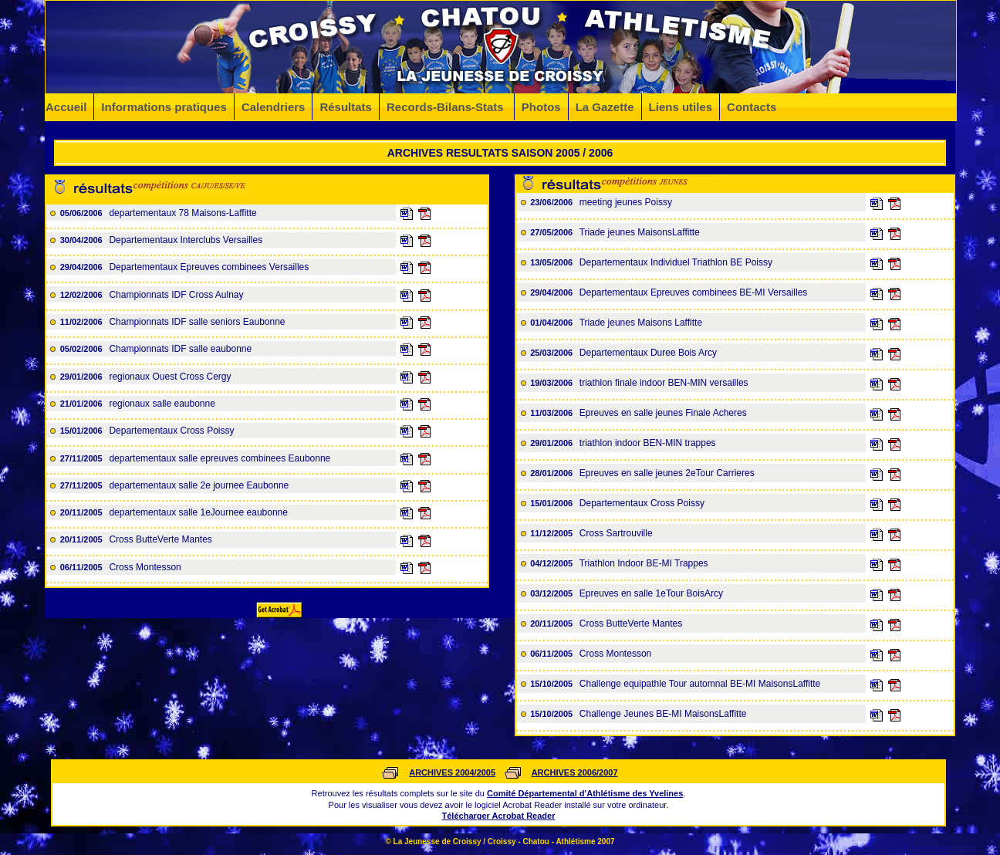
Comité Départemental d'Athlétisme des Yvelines (585, 793)
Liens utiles (681, 106)
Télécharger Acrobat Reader (499, 815)
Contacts (751, 106)
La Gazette (605, 106)
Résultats (345, 106)
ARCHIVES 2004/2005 (452, 772)
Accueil (66, 106)
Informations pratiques (164, 106)
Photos (541, 106)
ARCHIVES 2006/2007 (575, 772)
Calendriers (274, 106)
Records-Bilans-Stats (447, 106)
